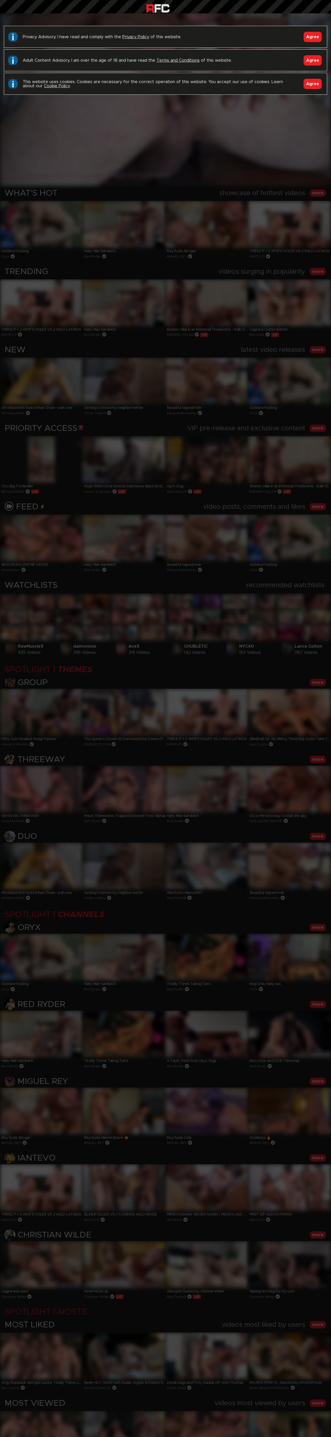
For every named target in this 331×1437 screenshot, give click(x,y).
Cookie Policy (57, 86)
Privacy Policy (135, 37)
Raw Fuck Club (158, 8)
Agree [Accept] (312, 37)
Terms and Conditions (178, 60)
